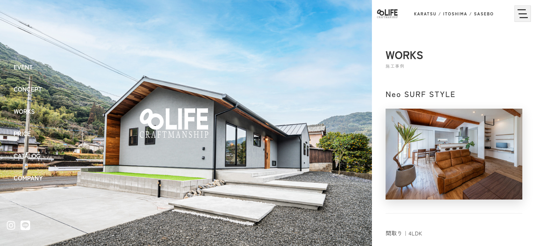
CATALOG (27, 155)
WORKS (24, 111)
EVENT (23, 66)
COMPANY (28, 177)
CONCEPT (28, 88)
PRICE (22, 133)
